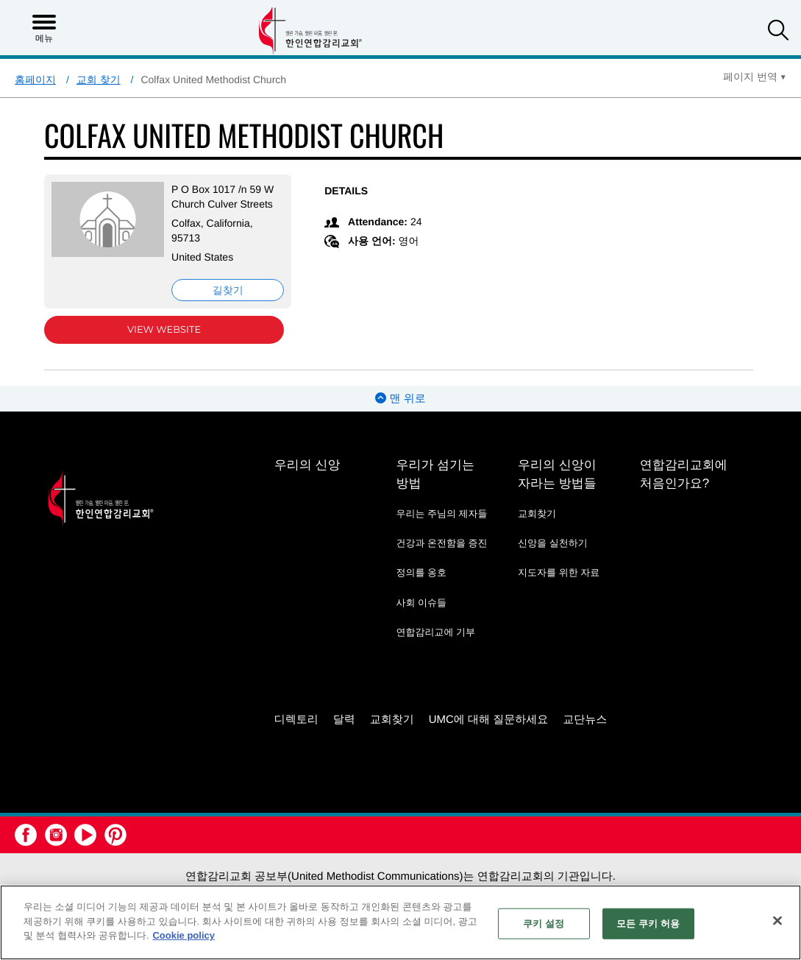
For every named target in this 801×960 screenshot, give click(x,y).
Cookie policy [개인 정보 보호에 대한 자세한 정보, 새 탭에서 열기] (183, 935)
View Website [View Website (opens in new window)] (164, 330)
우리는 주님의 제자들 (441, 513)
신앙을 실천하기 (553, 542)
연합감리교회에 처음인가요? (683, 474)
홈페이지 (35, 79)
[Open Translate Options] (754, 76)
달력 (344, 719)
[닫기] (777, 921)
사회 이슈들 (421, 602)
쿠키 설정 (543, 923)
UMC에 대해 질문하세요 (489, 719)
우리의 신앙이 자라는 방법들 (557, 474)
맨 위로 (400, 398)
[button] (778, 32)
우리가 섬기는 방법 (435, 474)
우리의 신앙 (307, 465)
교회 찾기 (98, 79)
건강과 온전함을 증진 (441, 542)
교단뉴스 (585, 719)
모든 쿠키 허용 (648, 923)
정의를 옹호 (421, 572)
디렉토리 (296, 719)
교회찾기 (537, 513)
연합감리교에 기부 (435, 632)
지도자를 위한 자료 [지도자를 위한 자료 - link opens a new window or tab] (558, 572)
